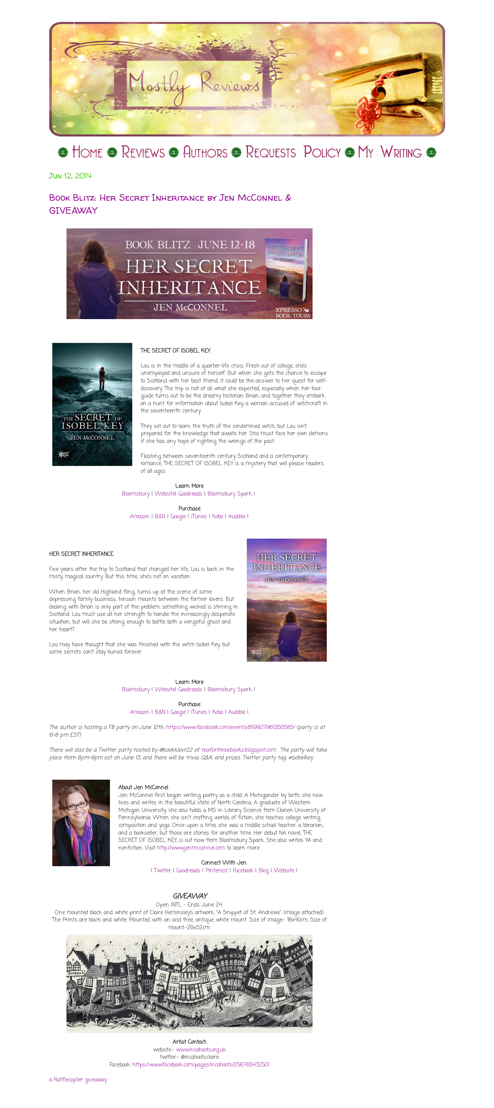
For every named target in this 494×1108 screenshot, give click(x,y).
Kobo (217, 517)
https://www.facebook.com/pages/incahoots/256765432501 (201, 1065)
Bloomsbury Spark (230, 494)
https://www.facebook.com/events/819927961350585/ (230, 728)
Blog (264, 871)
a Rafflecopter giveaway (78, 1080)
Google (178, 517)
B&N (160, 517)
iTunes (199, 517)
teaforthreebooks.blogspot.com (238, 750)
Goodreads (190, 494)
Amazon (140, 517)
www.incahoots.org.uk (201, 1050)
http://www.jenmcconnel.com (191, 848)
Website (165, 494)
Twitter (162, 871)
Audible (236, 517)
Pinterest (217, 871)
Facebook (243, 871)
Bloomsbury (136, 494)
